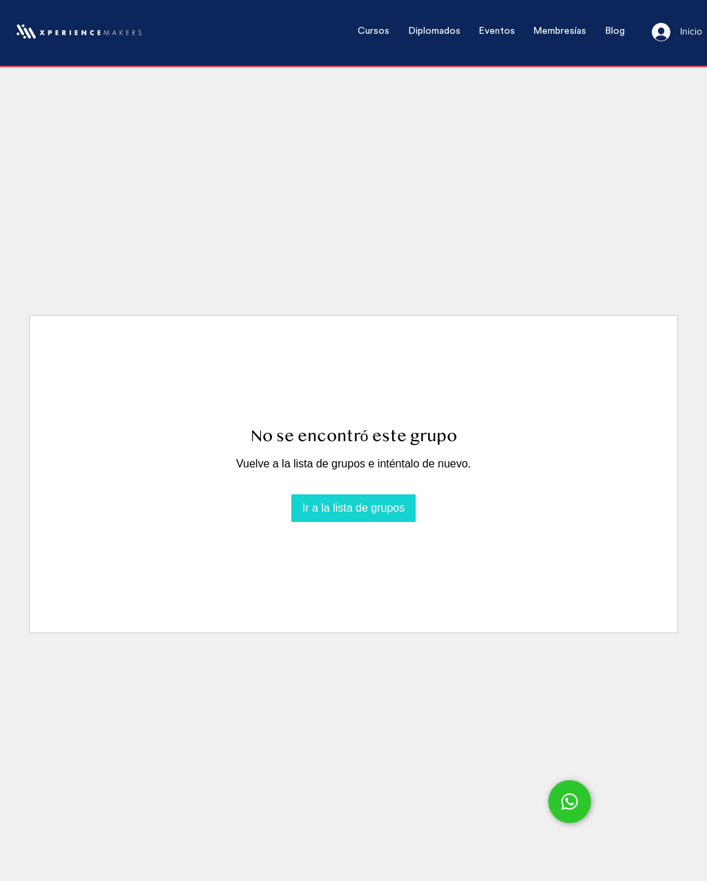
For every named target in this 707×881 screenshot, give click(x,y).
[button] (373, 31)
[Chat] (569, 801)
